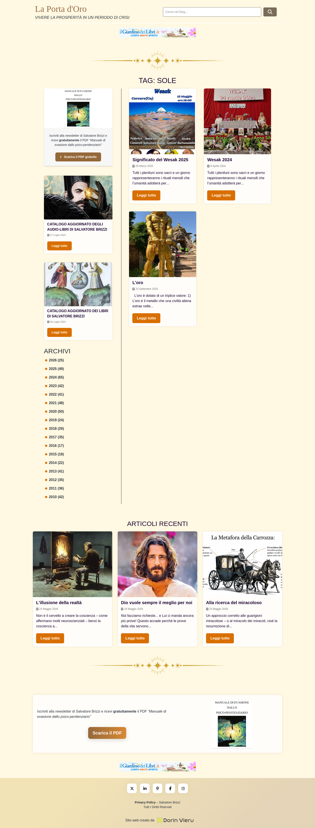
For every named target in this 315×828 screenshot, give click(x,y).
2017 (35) (54, 437)
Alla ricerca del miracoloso (234, 602)
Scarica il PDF (107, 733)
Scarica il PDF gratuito (78, 157)
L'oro (137, 282)
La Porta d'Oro (61, 9)
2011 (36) (54, 488)
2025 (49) (54, 369)
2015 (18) (54, 454)
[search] (212, 12)
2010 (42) (54, 497)
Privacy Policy (145, 802)
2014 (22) (54, 463)
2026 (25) (54, 360)
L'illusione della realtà (59, 602)
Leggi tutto (59, 246)
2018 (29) (54, 428)
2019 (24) (54, 420)
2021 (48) (54, 403)
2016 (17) (54, 446)
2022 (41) (54, 394)
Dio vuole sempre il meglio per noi (156, 602)
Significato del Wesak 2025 (160, 159)
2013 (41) (54, 471)
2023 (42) (54, 386)
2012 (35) (54, 480)
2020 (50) (54, 411)
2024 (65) (54, 377)
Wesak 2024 (219, 159)
